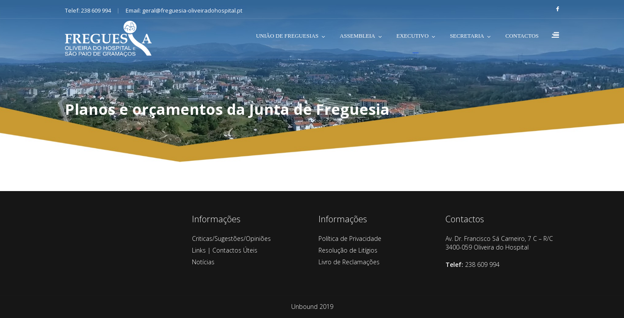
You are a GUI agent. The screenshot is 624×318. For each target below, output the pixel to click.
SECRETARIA (467, 35)
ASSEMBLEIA (357, 35)
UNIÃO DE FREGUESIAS (287, 35)
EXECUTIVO (412, 35)
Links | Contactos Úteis (224, 250)
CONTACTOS (522, 35)
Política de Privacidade (349, 238)
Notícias (203, 262)
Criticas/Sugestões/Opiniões (231, 238)
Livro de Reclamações (349, 262)
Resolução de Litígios (347, 250)
